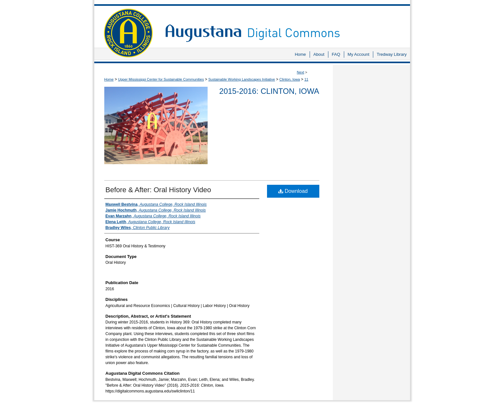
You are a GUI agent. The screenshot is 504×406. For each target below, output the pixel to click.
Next (300, 72)
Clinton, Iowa (289, 79)
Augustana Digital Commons (284, 24)
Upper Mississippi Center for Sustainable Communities (161, 79)
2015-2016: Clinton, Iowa (269, 91)
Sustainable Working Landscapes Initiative (241, 79)
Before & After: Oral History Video (158, 190)
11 (306, 79)
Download (293, 191)
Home (109, 79)
